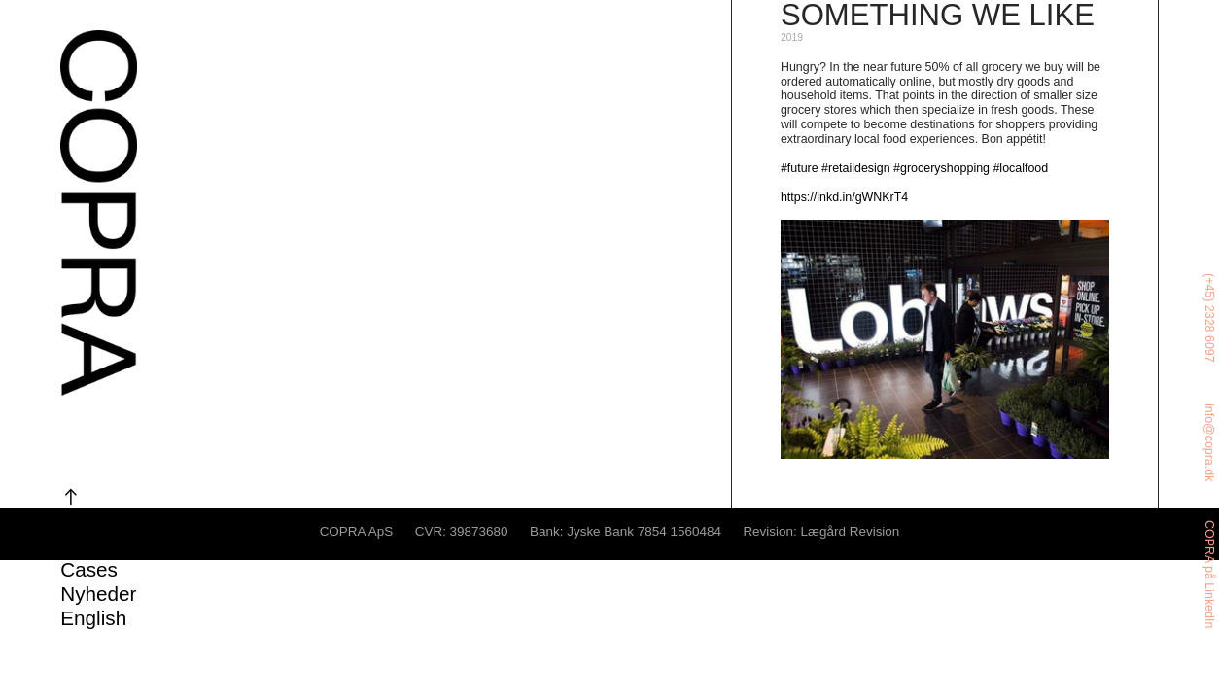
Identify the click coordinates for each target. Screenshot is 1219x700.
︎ (71, 496)
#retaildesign (855, 168)
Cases (89, 569)
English (93, 618)
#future (799, 168)
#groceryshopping (941, 168)
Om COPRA (115, 545)
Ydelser (94, 520)
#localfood (1020, 168)
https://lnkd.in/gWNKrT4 (844, 197)
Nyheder (98, 593)
